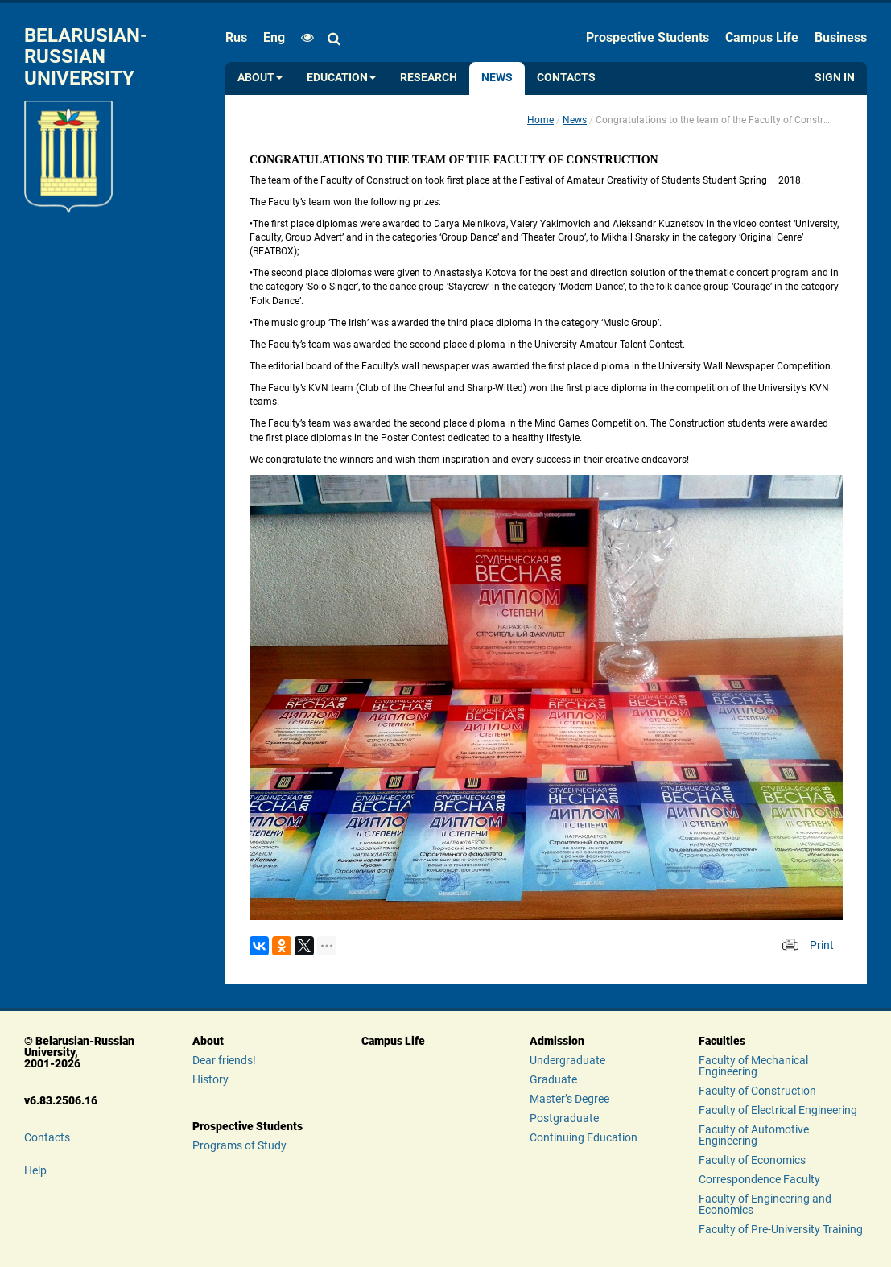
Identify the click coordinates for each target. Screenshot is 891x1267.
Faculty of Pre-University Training (781, 1229)
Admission (557, 1040)
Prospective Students (647, 37)
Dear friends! (224, 1060)
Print (822, 945)
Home (540, 120)
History (210, 1079)
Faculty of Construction (757, 1090)
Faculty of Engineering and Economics (765, 1204)
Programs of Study (239, 1145)
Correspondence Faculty (759, 1179)
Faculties (722, 1040)
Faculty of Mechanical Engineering (753, 1065)
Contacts (566, 78)
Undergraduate (567, 1060)
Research (428, 78)
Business (841, 37)
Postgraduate (564, 1118)
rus (236, 37)
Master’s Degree (569, 1098)
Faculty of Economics (752, 1160)
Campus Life (761, 37)
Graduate (553, 1079)
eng (274, 37)
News (497, 78)
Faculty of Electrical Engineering (778, 1110)
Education (341, 78)
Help (35, 1170)
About (260, 78)
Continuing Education (583, 1137)
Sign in (835, 78)
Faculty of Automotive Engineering (754, 1135)
